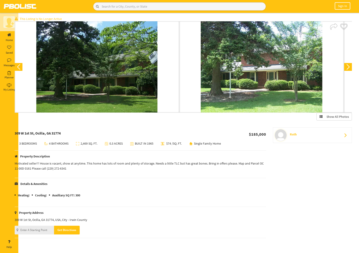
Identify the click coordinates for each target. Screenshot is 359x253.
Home (9, 37)
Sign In (342, 6)
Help (9, 244)
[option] (104, 68)
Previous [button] (26, 68)
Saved (9, 50)
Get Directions (74, 231)
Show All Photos (333, 118)
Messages (9, 62)
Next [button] (347, 68)
